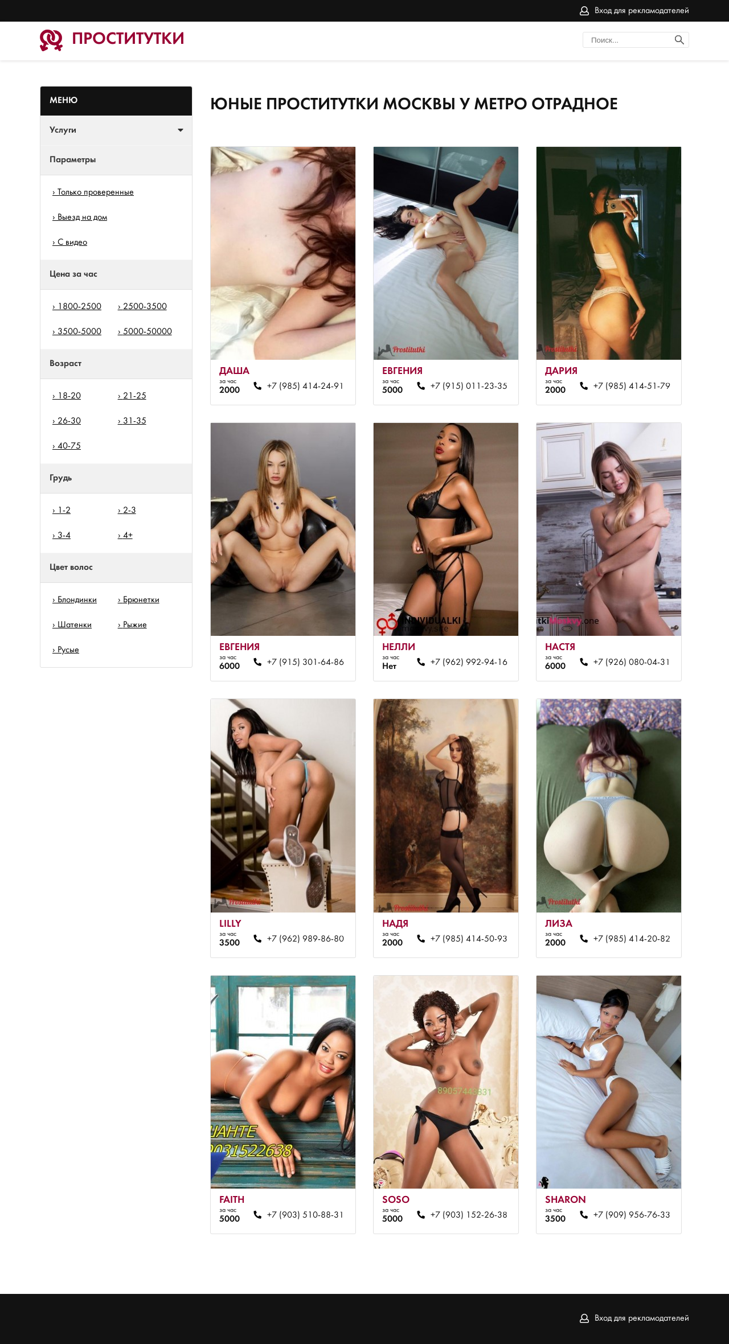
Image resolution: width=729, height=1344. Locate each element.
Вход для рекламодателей (642, 10)
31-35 (134, 421)
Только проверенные (96, 192)
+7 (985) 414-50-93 (469, 939)
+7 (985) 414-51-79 (631, 386)
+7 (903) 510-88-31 (305, 1215)
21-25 (134, 396)
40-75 (69, 446)
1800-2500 (79, 306)
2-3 (129, 510)
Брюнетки (141, 600)
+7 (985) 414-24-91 (305, 386)
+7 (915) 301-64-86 (305, 662)
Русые (68, 650)
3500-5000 (79, 331)
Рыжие (135, 625)
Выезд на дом (82, 217)
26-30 (69, 421)
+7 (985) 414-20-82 (631, 939)
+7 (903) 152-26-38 (469, 1215)
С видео (72, 242)
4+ (128, 535)
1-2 (64, 510)
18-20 (69, 396)
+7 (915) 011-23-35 (469, 386)
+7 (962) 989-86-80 (305, 939)
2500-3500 (145, 306)
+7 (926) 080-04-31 (631, 662)
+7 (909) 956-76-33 (631, 1215)
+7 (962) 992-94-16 (469, 662)
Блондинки (77, 600)
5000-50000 (147, 331)
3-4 (64, 535)
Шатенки (75, 625)
